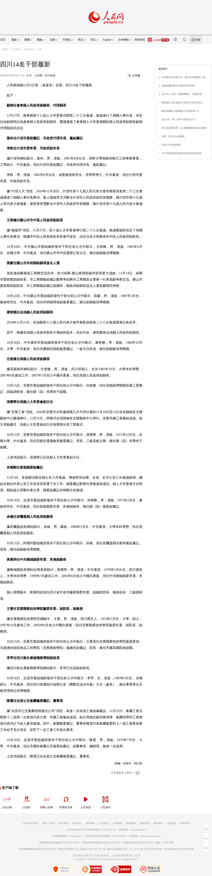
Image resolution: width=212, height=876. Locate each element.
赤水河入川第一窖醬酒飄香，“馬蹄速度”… (183, 94)
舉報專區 (140, 39)
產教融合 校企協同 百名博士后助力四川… (182, 102)
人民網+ (26, 801)
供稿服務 (117, 823)
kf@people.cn (76, 836)
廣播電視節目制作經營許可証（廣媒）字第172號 (148, 842)
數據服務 (131, 823)
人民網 (3, 49)
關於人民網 (48, 823)
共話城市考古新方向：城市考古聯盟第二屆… (184, 77)
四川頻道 (15, 49)
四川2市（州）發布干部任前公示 (178, 119)
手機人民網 (46, 801)
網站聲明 (144, 823)
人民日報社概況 (30, 823)
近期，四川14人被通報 (173, 136)
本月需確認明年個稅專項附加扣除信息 (181, 153)
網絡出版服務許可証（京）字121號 (125, 849)
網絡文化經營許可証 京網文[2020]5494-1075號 (81, 849)
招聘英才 (76, 823)
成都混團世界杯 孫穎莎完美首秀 (178, 85)
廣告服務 (90, 823)
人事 (39, 49)
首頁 (2, 39)
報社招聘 (63, 823)
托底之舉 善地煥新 (171, 145)
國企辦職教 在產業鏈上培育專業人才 (180, 111)
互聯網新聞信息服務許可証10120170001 (59, 842)
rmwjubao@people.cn (150, 836)
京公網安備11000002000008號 (179, 849)
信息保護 (171, 823)
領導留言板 (66, 801)
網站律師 (158, 823)
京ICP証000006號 (153, 849)
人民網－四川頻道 (44, 75)
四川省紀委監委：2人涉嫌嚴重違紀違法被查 (184, 128)
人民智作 (105, 801)
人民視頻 (85, 801)
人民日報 (7, 801)
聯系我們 (185, 823)
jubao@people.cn (138, 829)
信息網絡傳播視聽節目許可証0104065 (37, 849)
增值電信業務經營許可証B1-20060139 (101, 842)
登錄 (197, 39)
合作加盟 (103, 823)
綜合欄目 (28, 49)
